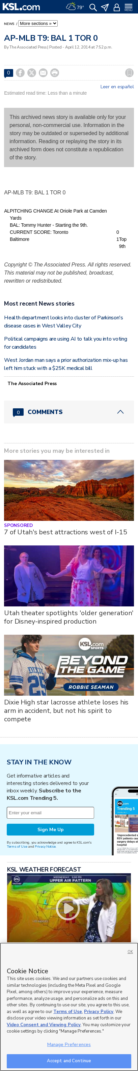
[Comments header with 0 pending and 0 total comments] (69, 412)
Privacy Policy (98, 1012)
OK (130, 951)
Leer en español (117, 87)
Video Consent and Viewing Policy (44, 1025)
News (10, 24)
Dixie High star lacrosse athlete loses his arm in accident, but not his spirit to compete (66, 711)
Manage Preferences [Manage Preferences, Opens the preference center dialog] (69, 1045)
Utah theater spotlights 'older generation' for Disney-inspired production (68, 617)
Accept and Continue (69, 1061)
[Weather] (75, 6)
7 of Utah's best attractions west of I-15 (65, 532)
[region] (69, 1007)
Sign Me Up (50, 829)
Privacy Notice (45, 846)
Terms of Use (17, 846)
